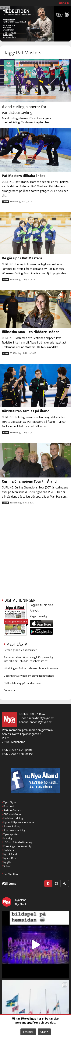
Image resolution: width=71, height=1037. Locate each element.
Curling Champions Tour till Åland (29, 481)
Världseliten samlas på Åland (25, 411)
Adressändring (11, 826)
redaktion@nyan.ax (41, 718)
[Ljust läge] (56, 883)
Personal (8, 806)
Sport (5, 201)
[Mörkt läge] (65, 883)
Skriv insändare (12, 810)
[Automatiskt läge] (48, 883)
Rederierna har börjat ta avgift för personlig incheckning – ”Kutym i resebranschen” (28, 659)
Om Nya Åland (11, 874)
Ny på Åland (10, 854)
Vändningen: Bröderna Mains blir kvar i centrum (31, 668)
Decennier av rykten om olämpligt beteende (29, 676)
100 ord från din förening (17, 842)
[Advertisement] (35, 552)
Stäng (44, 1031)
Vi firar (7, 866)
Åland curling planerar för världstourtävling (24, 109)
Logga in (63, 3)
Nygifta (7, 862)
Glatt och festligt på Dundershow (22, 683)
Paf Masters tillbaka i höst (23, 175)
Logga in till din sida (41, 605)
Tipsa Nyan (9, 802)
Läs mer (28, 1031)
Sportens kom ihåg (14, 830)
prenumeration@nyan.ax (37, 730)
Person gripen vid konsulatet (20, 650)
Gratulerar (9, 850)
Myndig (7, 838)
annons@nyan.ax (40, 722)
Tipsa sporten (11, 834)
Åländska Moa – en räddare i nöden (30, 332)
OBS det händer (12, 814)
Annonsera (10, 690)
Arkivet (34, 610)
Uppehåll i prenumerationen (19, 822)
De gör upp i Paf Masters (22, 258)
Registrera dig (38, 616)
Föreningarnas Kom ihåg (17, 846)
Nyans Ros (9, 858)
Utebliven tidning (13, 818)
